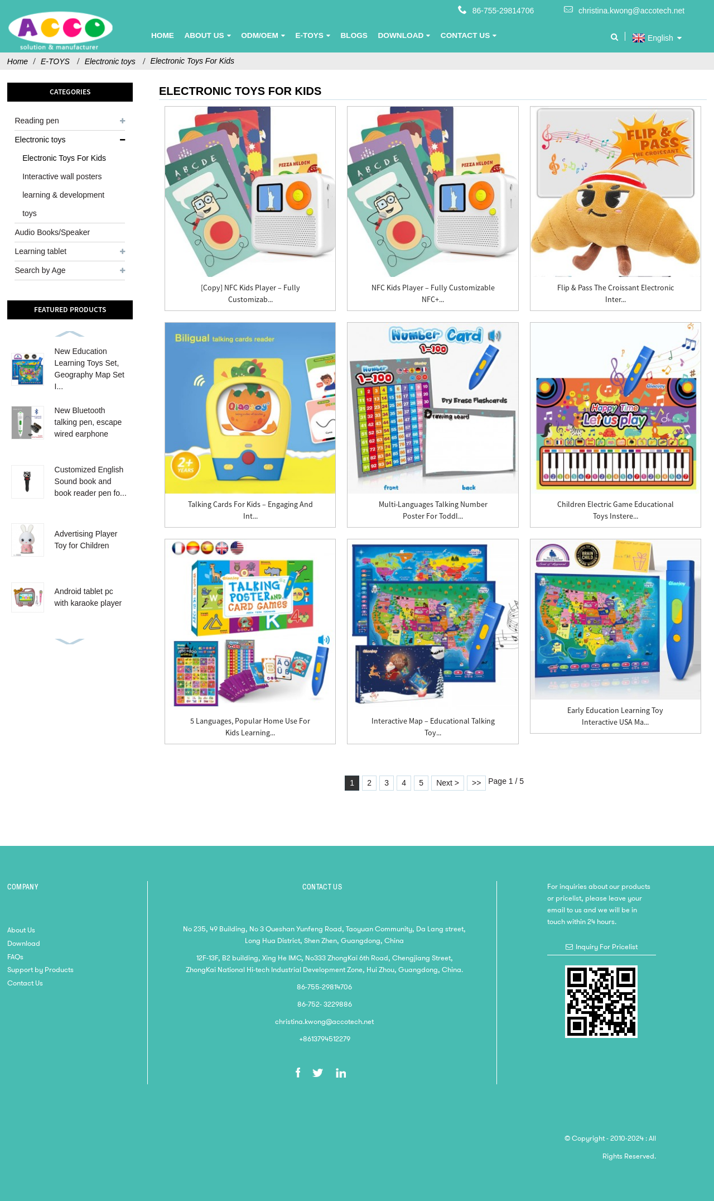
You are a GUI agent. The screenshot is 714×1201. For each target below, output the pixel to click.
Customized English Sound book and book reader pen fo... (91, 481)
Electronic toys (110, 61)
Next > (447, 782)
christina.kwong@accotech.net (631, 10)
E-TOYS (55, 61)
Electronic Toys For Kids (192, 60)
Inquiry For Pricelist (607, 946)
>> (476, 782)
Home (17, 61)
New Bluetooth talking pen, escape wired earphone (88, 422)
